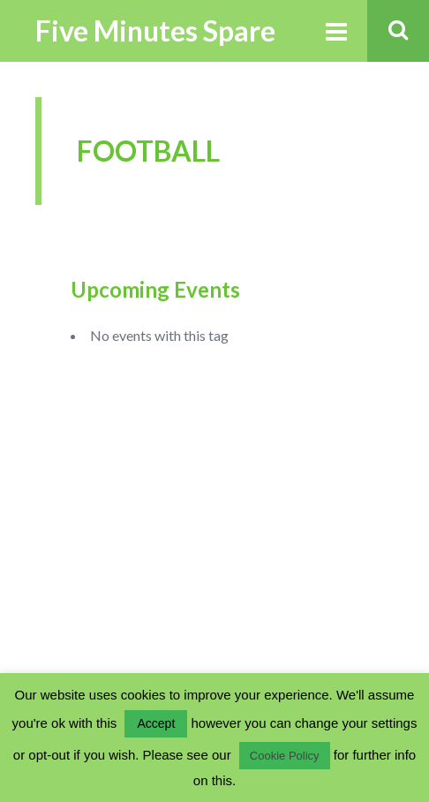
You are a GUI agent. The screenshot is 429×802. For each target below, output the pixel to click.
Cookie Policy (285, 755)
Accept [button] (156, 723)
